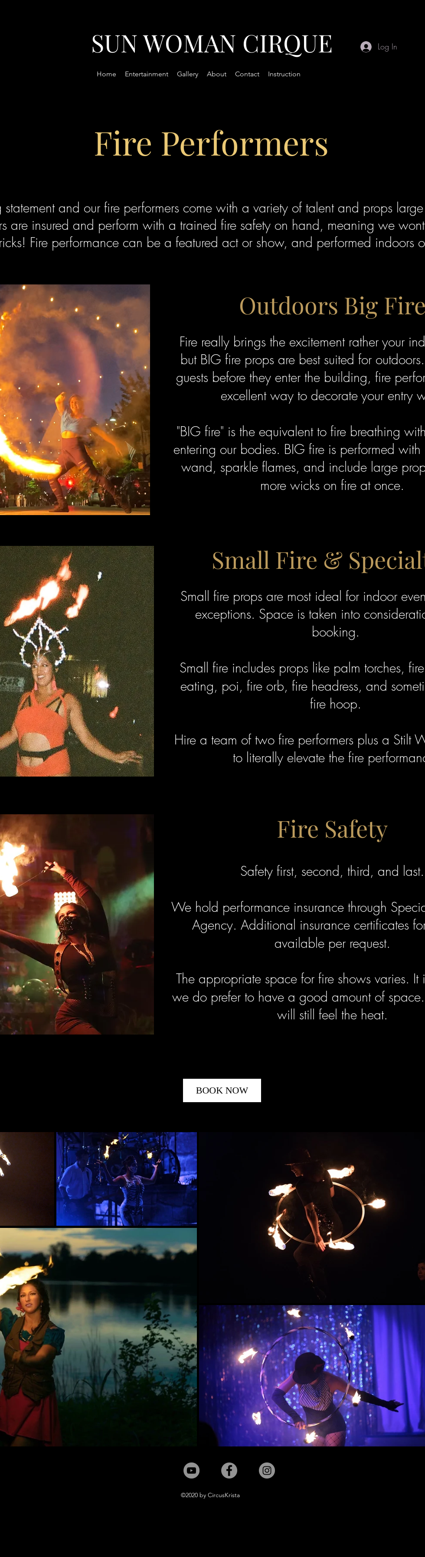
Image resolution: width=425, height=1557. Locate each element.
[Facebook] (229, 1470)
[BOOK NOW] (222, 1090)
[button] (147, 74)
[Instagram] (267, 1470)
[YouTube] (191, 1470)
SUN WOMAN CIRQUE (212, 42)
